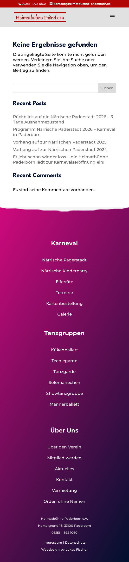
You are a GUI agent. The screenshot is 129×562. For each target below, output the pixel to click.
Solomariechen (64, 382)
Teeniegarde (64, 360)
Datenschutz (75, 542)
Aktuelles (64, 468)
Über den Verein (64, 447)
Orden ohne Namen (64, 501)
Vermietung (64, 490)
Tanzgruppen (64, 333)
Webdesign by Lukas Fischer (64, 549)
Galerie (64, 314)
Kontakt (64, 479)
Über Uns (64, 430)
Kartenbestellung (64, 303)
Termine (64, 292)
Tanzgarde (64, 371)
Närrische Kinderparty (64, 270)
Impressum (53, 542)
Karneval (64, 243)
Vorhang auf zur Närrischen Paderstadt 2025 (60, 142)
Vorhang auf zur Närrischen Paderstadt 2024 (60, 149)
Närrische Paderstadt (64, 260)
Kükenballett (64, 349)
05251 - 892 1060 (34, 4)
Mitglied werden (64, 457)
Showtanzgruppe (64, 393)
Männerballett (64, 404)
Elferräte (64, 281)
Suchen (107, 88)
